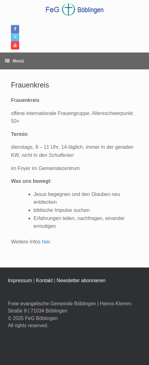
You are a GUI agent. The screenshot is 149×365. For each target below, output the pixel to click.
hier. (46, 241)
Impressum (20, 280)
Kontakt (44, 280)
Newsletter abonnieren (80, 280)
